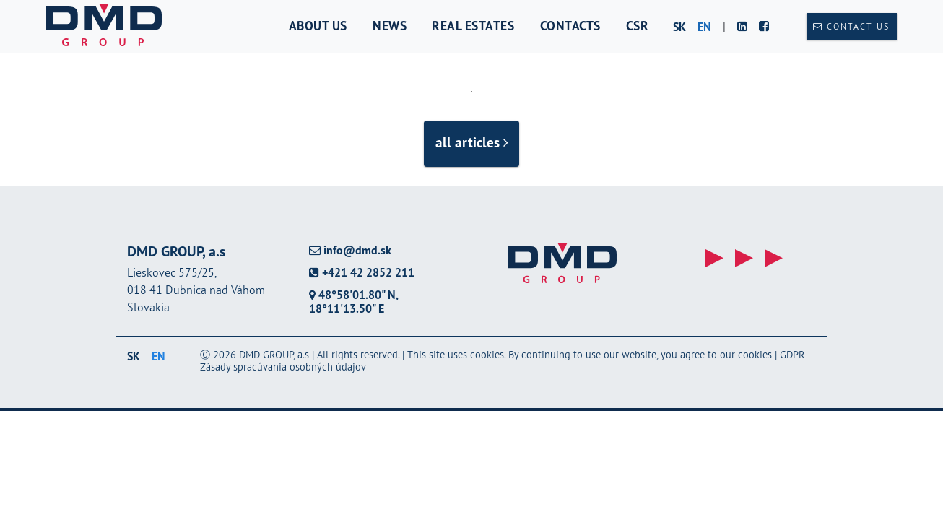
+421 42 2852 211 (361, 273)
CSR (637, 25)
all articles (471, 142)
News (390, 25)
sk (679, 27)
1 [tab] (471, 91)
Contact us (851, 26)
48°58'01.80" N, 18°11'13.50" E (353, 301)
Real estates (473, 25)
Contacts (570, 25)
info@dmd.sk (350, 250)
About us (318, 25)
